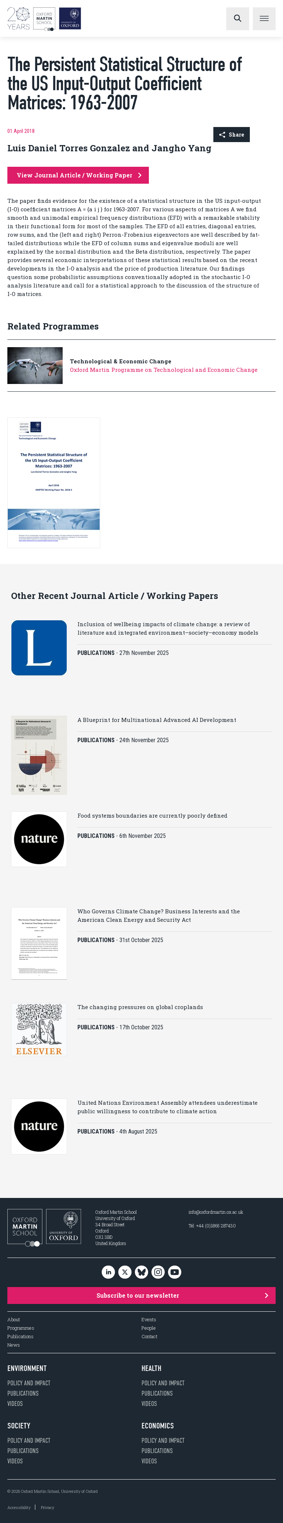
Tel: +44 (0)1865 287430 (212, 1225)
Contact (149, 1336)
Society (18, 1426)
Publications (20, 1336)
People (149, 1328)
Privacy (47, 1507)
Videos (15, 1403)
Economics (158, 1426)
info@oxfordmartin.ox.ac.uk (216, 1212)
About (13, 1319)
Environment (27, 1368)
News (13, 1345)
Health (151, 1368)
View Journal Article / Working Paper (79, 175)
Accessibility (19, 1507)
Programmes (20, 1328)
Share (231, 134)
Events (149, 1319)
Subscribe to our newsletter (182, 1295)
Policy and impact (28, 1383)
